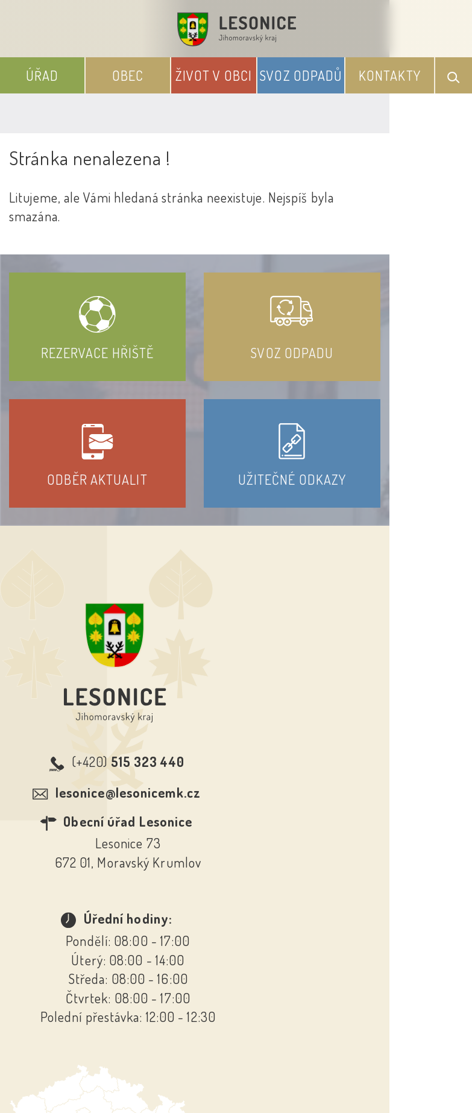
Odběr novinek (280, 941)
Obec (127, 75)
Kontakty (390, 75)
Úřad (42, 75)
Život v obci (213, 75)
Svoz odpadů (300, 75)
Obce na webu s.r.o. (320, 1043)
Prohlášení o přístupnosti (148, 941)
